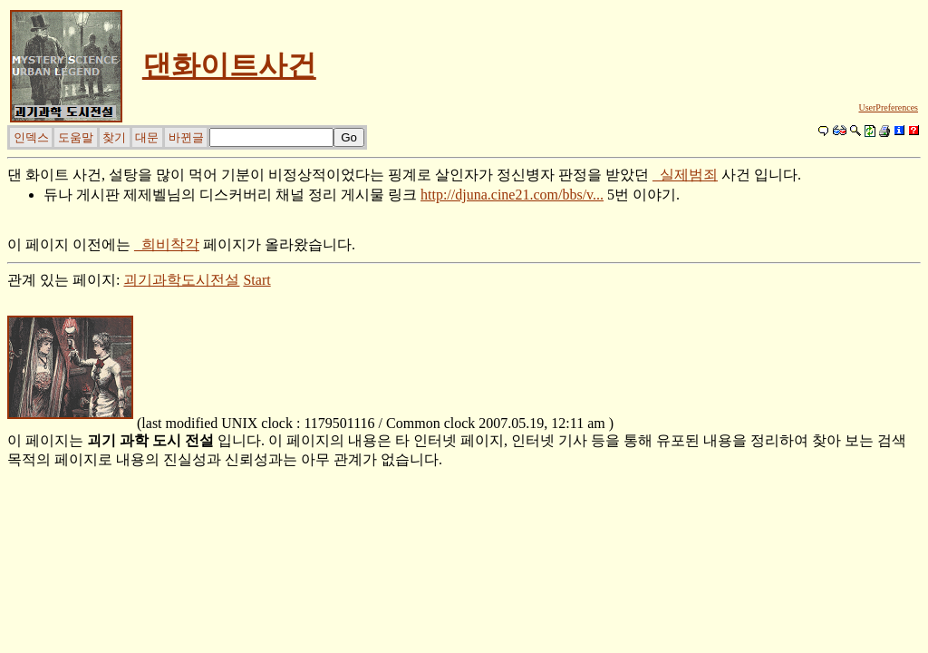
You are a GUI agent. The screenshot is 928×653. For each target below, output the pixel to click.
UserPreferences (888, 107)
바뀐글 (186, 137)
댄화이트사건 (229, 65)
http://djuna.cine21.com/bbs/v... (512, 194)
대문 (147, 137)
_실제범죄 (685, 174)
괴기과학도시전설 (181, 280)
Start (256, 280)
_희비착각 (166, 244)
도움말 (75, 137)
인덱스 (31, 137)
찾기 (114, 137)
